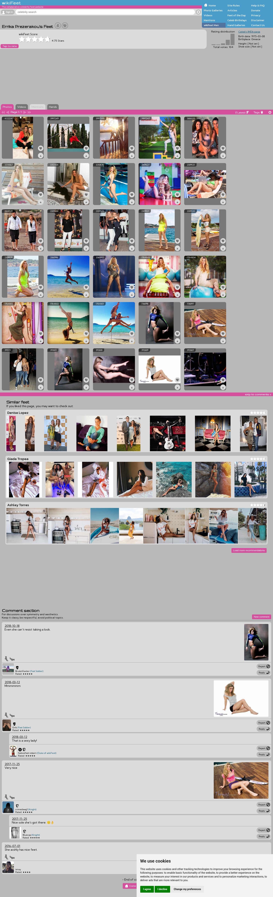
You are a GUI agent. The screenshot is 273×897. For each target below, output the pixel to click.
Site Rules (233, 5)
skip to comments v (258, 394)
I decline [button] (162, 889)
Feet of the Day (236, 15)
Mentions (209, 20)
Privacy (255, 15)
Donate (255, 10)
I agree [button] (147, 889)
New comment (261, 616)
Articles (232, 10)
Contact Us (258, 25)
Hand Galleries (236, 25)
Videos (208, 15)
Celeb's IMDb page (249, 31)
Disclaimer (257, 20)
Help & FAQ (258, 5)
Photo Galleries (213, 10)
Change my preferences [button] (187, 889)
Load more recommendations (249, 550)
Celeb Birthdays (237, 20)
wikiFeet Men (211, 25)
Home (212, 5)
